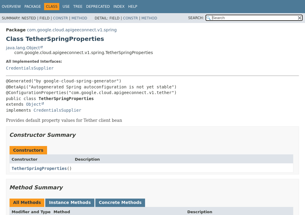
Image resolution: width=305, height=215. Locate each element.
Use (66, 6)
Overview (11, 6)
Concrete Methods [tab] (120, 202)
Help (132, 6)
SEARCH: (196, 18)
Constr (60, 18)
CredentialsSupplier (30, 68)
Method (79, 18)
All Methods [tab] (27, 202)
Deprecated (98, 6)
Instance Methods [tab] (70, 202)
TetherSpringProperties (39, 168)
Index (119, 6)
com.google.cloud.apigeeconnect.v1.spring (72, 29)
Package (32, 6)
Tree (78, 6)
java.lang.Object (23, 47)
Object (33, 104)
